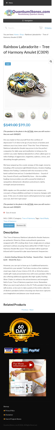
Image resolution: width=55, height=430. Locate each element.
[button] (51, 61)
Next (31, 310)
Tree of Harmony (28, 218)
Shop (22, 34)
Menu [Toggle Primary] (9, 3)
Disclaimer (8, 415)
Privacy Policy (9, 411)
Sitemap (6, 406)
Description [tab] (8, 225)
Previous (25, 310)
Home (16, 34)
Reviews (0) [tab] (21, 225)
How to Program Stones (12, 419)
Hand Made (44, 218)
